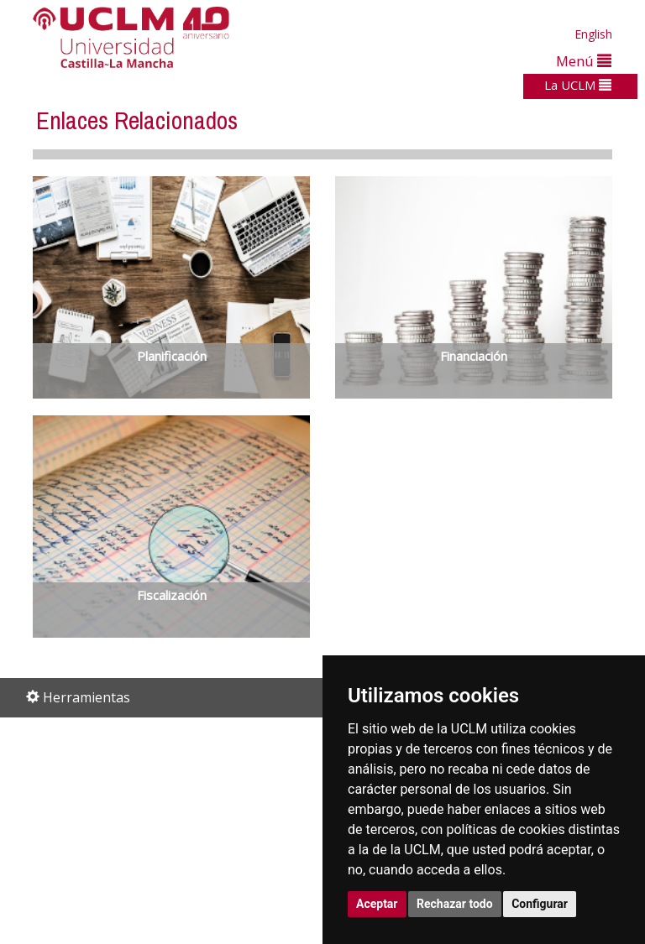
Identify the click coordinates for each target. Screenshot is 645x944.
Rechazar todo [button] (455, 903)
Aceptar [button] (377, 903)
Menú (583, 60)
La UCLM (577, 84)
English (593, 34)
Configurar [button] (539, 903)
